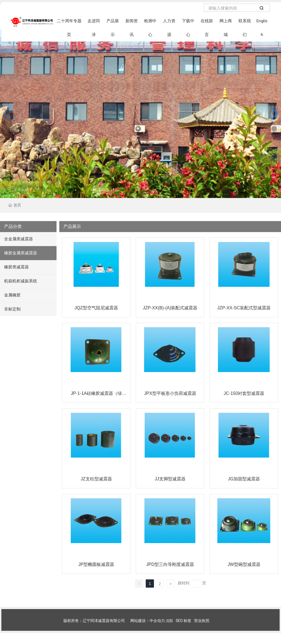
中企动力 (157, 620)
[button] (274, 114)
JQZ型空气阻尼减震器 (96, 308)
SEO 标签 (183, 620)
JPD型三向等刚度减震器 (170, 564)
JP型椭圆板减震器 (96, 564)
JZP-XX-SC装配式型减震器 (244, 308)
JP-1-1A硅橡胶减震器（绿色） (96, 395)
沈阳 (169, 621)
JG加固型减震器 (244, 479)
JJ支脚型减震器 (170, 479)
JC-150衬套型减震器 (244, 393)
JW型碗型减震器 (243, 564)
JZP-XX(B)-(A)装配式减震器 (170, 308)
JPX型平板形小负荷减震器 (170, 393)
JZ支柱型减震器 (96, 479)
